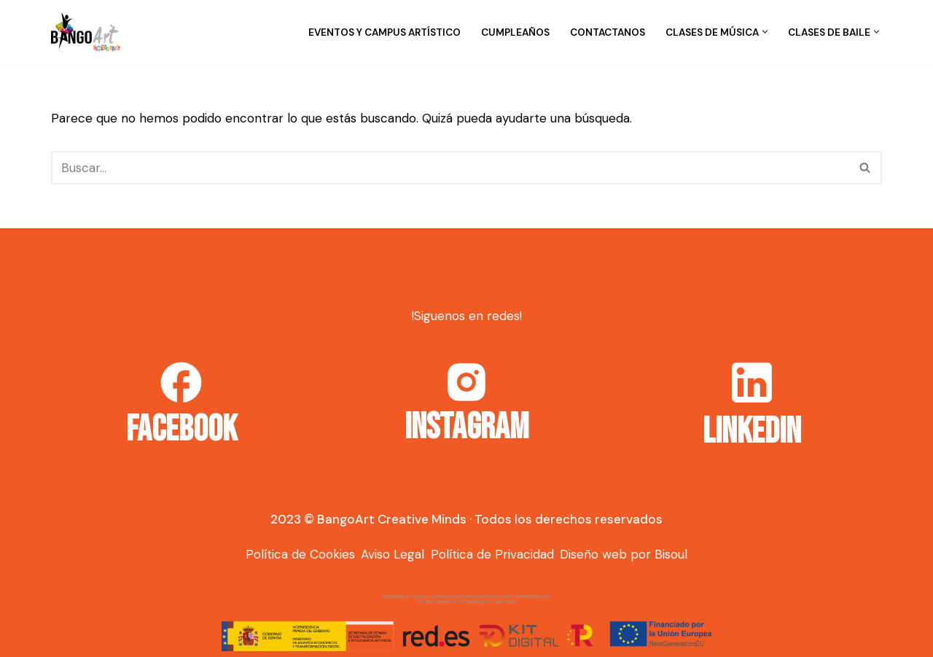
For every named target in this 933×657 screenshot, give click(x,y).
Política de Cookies (300, 554)
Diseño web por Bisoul (623, 554)
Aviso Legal (392, 554)
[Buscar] (450, 167)
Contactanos (607, 32)
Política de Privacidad (492, 554)
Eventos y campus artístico (384, 32)
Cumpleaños (515, 32)
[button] (765, 31)
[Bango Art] (85, 32)
